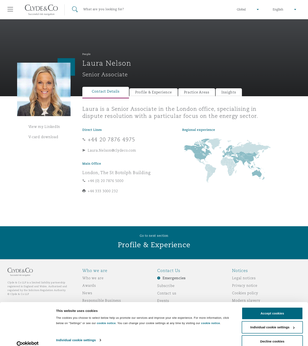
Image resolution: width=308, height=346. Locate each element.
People (86, 54)
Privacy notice (245, 285)
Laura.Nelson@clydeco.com (112, 150)
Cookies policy (245, 293)
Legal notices (244, 278)
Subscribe (166, 286)
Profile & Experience (153, 92)
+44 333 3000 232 (103, 191)
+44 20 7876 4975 (111, 139)
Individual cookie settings (76, 333)
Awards (89, 285)
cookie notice (106, 316)
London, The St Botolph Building (116, 172)
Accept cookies (272, 306)
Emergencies (174, 278)
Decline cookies (272, 334)
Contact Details (106, 91)
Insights (228, 92)
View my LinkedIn (44, 126)
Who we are (93, 278)
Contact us (166, 293)
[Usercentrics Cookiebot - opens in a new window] (27, 337)
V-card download (43, 137)
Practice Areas (196, 92)
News (87, 293)
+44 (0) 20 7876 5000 (106, 181)
